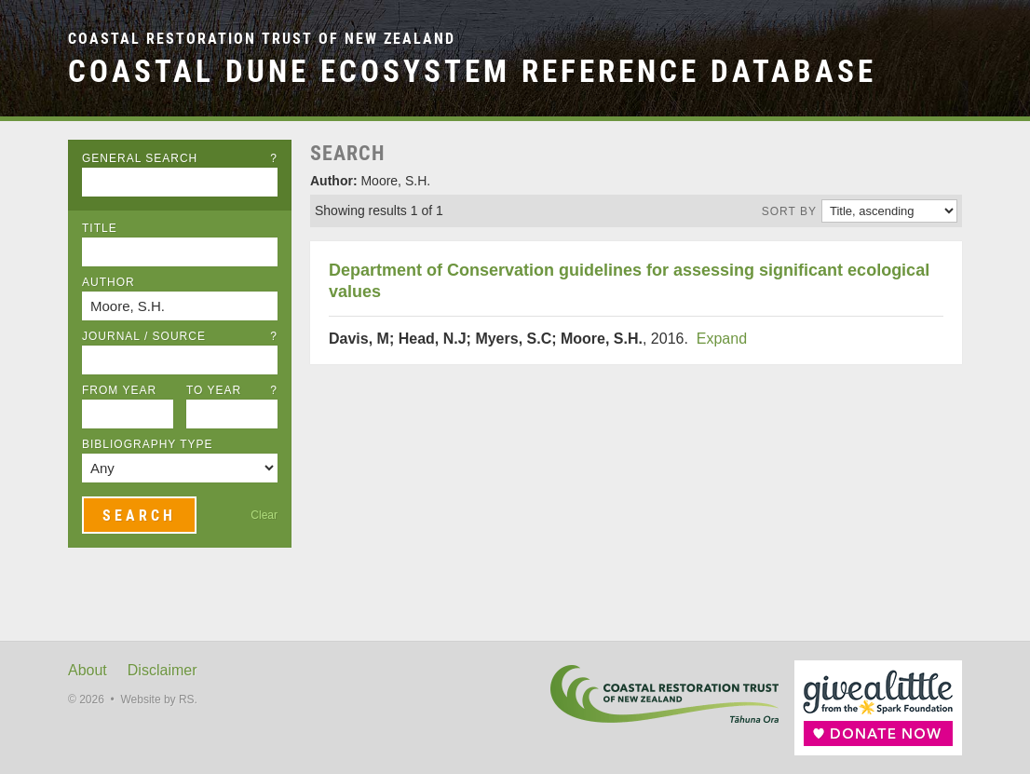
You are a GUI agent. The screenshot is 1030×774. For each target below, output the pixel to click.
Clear (264, 515)
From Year (119, 390)
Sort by (789, 211)
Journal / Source (180, 336)
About (87, 670)
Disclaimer (162, 670)
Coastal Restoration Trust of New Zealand (261, 39)
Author (108, 282)
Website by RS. (158, 699)
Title (99, 228)
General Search (180, 158)
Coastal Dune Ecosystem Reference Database (472, 71)
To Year (232, 390)
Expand (722, 338)
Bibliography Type (147, 444)
